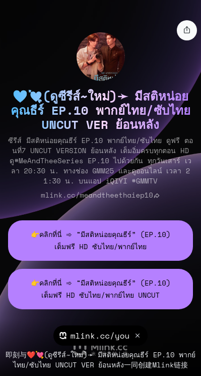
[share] (187, 30)
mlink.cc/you (100, 336)
